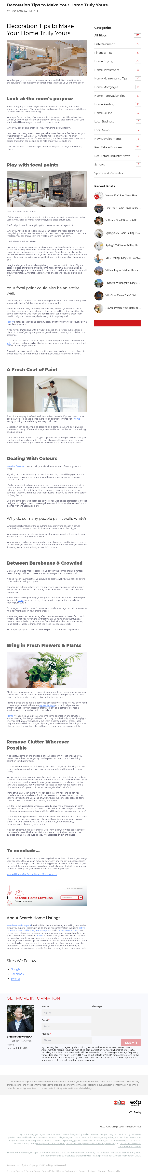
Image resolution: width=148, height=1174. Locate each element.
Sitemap (102, 1171)
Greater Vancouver (43, 874)
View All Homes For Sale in (20, 874)
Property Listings (87, 1171)
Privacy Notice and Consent (50, 1143)
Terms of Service (50, 1057)
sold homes (28, 930)
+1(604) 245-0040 (107, 1121)
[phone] (67, 1040)
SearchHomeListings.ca (19, 925)
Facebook (17, 974)
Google (15, 969)
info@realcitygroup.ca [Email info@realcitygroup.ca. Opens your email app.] (130, 1121)
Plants (10, 716)
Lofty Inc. (24, 1165)
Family (10, 322)
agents (40, 935)
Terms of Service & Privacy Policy (23, 1171)
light (9, 343)
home (77, 419)
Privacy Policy (70, 1057)
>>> (55, 874)
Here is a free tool (15, 466)
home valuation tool (68, 930)
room (20, 600)
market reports (43, 930)
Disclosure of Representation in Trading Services (90, 1143)
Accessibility (114, 1171)
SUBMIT (131, 1043)
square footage (47, 705)
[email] (67, 1026)
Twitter (15, 978)
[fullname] (67, 1012)
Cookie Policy (49, 1171)
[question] (116, 1022)
